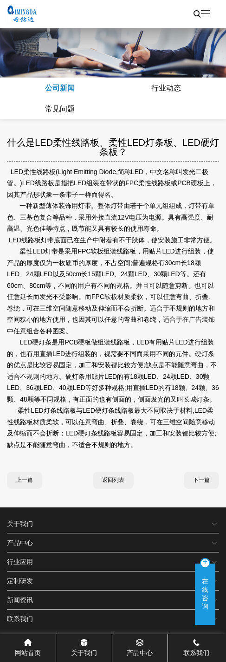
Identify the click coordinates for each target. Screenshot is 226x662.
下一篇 (201, 480)
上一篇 (24, 480)
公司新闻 (60, 88)
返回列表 (113, 480)
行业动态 (166, 88)
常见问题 (60, 109)
